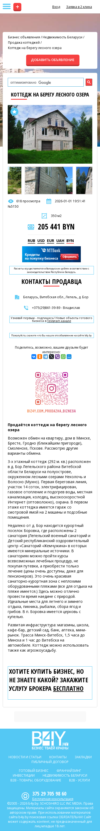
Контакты (58, 757)
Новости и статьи (25, 757)
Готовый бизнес (34, 770)
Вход (56, 7)
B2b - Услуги (79, 780)
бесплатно (68, 688)
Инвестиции (24, 775)
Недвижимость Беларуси (62, 37)
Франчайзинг (69, 770)
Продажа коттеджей (24, 42)
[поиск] (45, 82)
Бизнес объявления (24, 37)
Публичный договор (50, 762)
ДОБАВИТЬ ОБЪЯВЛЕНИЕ (52, 59)
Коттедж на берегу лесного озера (35, 48)
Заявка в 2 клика (79, 7)
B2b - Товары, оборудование (35, 780)
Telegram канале (59, 321)
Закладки (83, 757)
